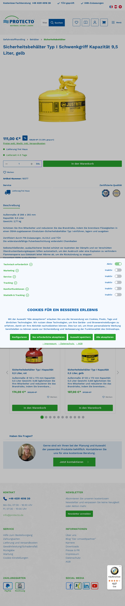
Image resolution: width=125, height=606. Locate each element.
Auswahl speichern (80, 337)
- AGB (79, 343)
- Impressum (50, 343)
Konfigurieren (19, 337)
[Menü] (120, 567)
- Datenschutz (66, 343)
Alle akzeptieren (105, 337)
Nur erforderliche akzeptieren (48, 337)
